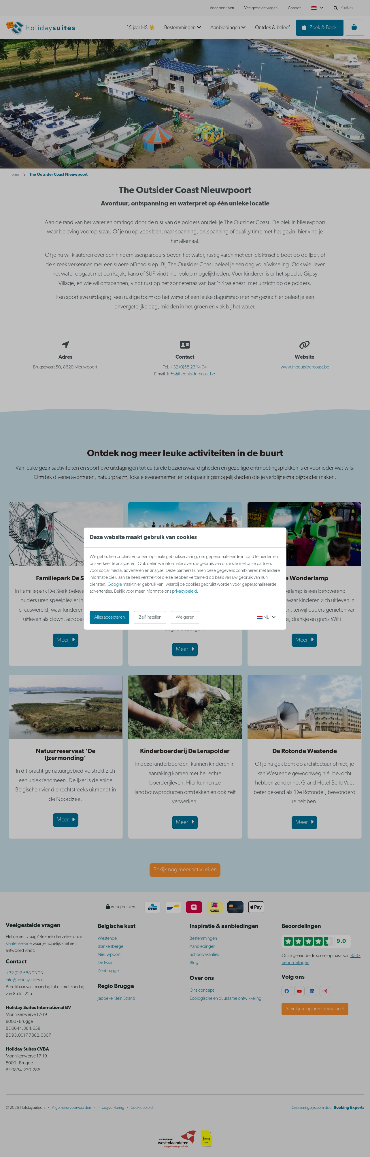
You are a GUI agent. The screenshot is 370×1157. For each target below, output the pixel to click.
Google (114, 584)
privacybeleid (184, 591)
